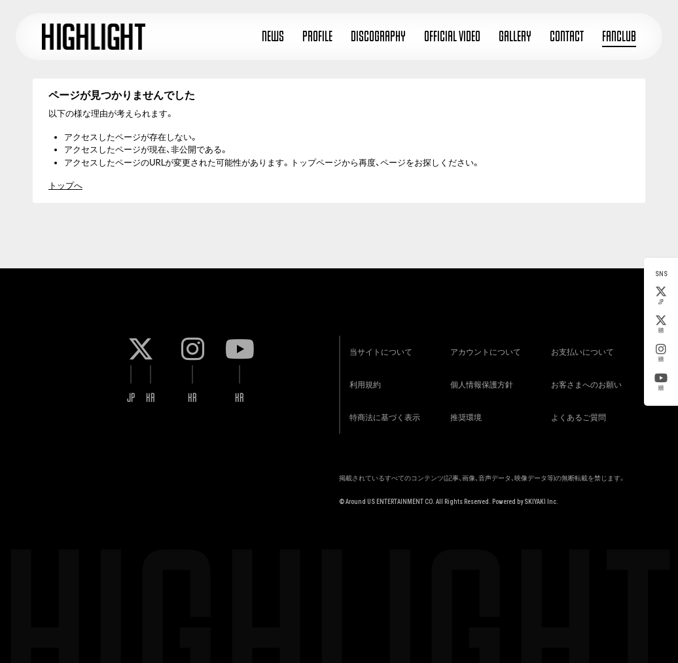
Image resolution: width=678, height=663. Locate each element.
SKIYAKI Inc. (541, 501)
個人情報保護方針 (481, 384)
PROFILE (317, 36)
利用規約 (365, 384)
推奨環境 (466, 417)
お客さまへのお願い (586, 384)
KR (661, 324)
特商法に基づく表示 (384, 417)
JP (661, 295)
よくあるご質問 (578, 417)
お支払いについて (582, 352)
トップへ (65, 185)
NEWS (273, 36)
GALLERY (515, 36)
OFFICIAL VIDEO (452, 36)
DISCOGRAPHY (378, 36)
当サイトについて (380, 352)
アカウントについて (485, 352)
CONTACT (567, 36)
